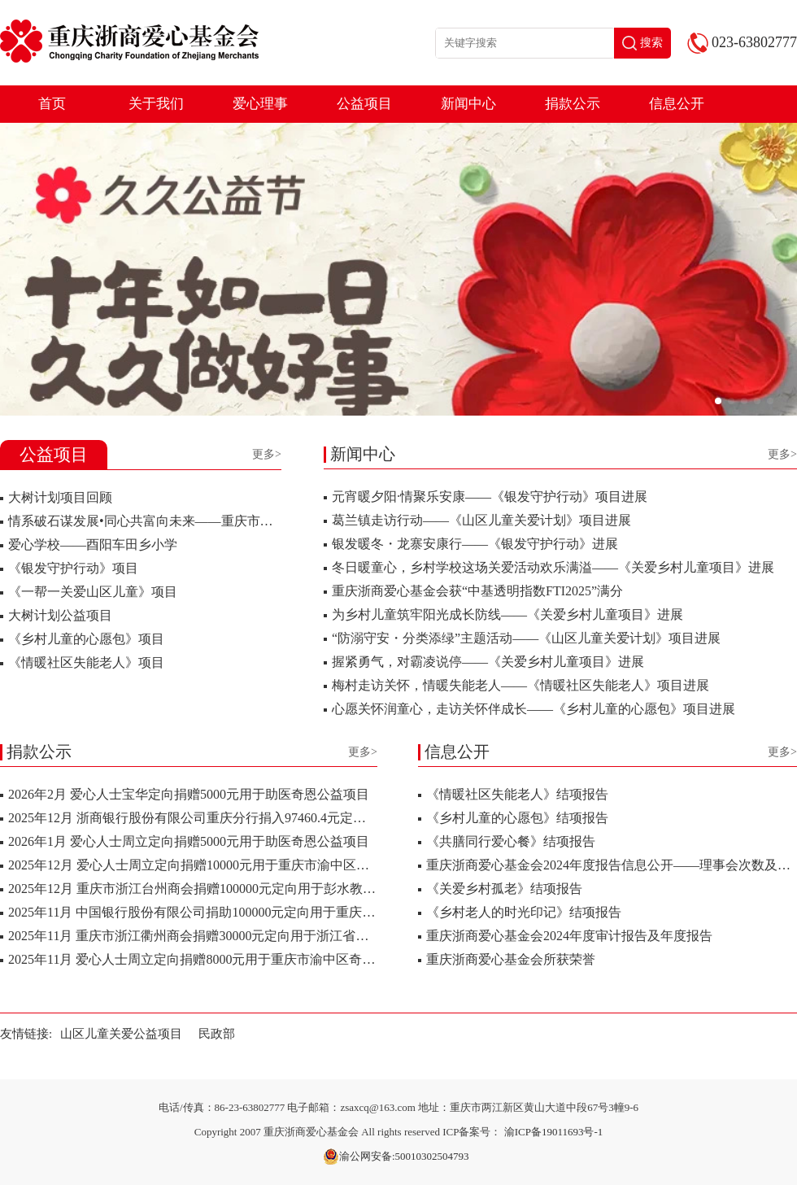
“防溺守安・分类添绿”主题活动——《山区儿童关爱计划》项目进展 (526, 638)
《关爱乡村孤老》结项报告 (504, 888)
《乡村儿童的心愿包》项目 (86, 639)
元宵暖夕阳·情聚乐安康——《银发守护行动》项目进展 (489, 496)
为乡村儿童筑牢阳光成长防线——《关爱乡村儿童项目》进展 (507, 614)
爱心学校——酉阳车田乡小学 (92, 544)
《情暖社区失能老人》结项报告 (517, 794)
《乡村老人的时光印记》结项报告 (523, 912)
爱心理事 (260, 103)
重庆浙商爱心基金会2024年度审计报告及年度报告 (569, 936)
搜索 (642, 43)
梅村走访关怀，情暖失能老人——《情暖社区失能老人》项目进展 (520, 685)
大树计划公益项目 (60, 615)
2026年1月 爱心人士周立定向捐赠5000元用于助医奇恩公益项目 (188, 841)
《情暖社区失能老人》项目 (86, 662)
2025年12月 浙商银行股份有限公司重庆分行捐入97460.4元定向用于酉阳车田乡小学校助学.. (268, 818)
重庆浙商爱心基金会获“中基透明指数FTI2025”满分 (477, 591)
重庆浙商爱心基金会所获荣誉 (510, 959)
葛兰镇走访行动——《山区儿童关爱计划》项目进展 (481, 520)
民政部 (216, 1033)
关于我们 (156, 103)
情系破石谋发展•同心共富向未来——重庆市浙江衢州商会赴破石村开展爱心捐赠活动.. (254, 521)
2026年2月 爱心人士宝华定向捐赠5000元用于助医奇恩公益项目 (188, 794)
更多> (266, 454)
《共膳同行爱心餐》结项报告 (510, 841)
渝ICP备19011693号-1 (553, 1132)
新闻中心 (468, 103)
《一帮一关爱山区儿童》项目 (92, 592)
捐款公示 (572, 103)
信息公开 (676, 103)
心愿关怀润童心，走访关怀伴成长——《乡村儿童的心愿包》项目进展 (533, 709)
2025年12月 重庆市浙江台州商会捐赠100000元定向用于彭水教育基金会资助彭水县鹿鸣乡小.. (273, 888)
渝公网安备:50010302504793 (396, 1156)
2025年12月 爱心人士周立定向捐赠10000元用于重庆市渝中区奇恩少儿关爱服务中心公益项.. (270, 865)
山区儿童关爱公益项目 (121, 1033)
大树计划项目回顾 (60, 497)
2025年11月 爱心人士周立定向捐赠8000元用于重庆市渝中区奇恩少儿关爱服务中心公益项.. (266, 959)
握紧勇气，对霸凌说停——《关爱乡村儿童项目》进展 (488, 662)
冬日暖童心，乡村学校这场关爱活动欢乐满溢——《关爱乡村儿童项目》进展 (553, 567)
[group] (398, 269)
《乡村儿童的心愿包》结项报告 (517, 818)
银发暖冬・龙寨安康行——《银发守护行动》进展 (475, 544)
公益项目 (364, 103)
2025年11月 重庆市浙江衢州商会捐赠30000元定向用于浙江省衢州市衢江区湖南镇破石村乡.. (269, 936)
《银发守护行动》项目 (73, 568)
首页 (52, 103)
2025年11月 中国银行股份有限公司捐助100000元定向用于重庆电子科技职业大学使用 (250, 912)
